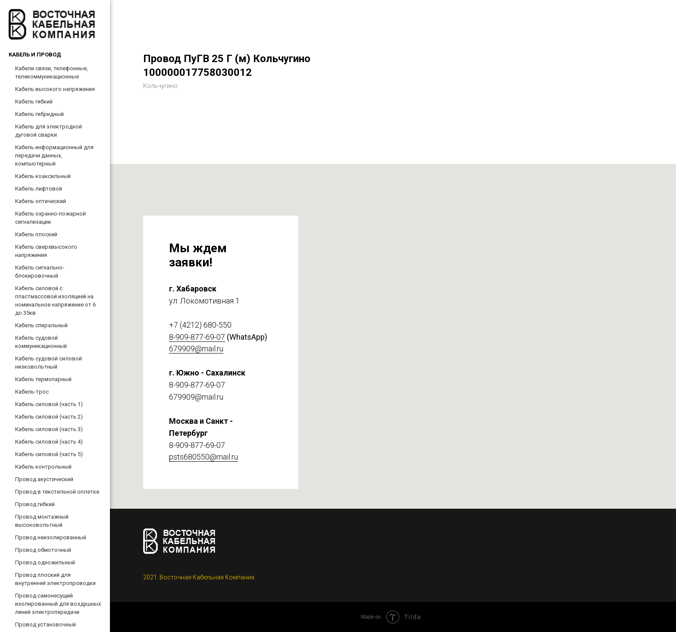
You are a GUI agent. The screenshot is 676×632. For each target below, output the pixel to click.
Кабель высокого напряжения (55, 89)
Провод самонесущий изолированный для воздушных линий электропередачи (58, 603)
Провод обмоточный (43, 550)
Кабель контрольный (43, 466)
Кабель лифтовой (38, 188)
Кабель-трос (32, 391)
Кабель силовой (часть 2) (49, 416)
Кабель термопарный (43, 379)
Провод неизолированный (50, 537)
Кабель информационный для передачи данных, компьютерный (54, 155)
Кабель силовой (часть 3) (49, 429)
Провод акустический (44, 479)
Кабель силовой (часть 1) (49, 404)
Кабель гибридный (39, 114)
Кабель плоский (36, 234)
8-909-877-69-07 (197, 336)
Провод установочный (45, 624)
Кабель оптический (40, 201)
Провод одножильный (45, 562)
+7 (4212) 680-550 (200, 324)
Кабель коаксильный (43, 176)
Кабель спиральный (41, 325)
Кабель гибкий (34, 101)
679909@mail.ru (196, 348)
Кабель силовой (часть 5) (49, 454)
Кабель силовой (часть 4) (49, 441)
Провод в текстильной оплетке (57, 491)
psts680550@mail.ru (203, 456)
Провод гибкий (35, 504)
